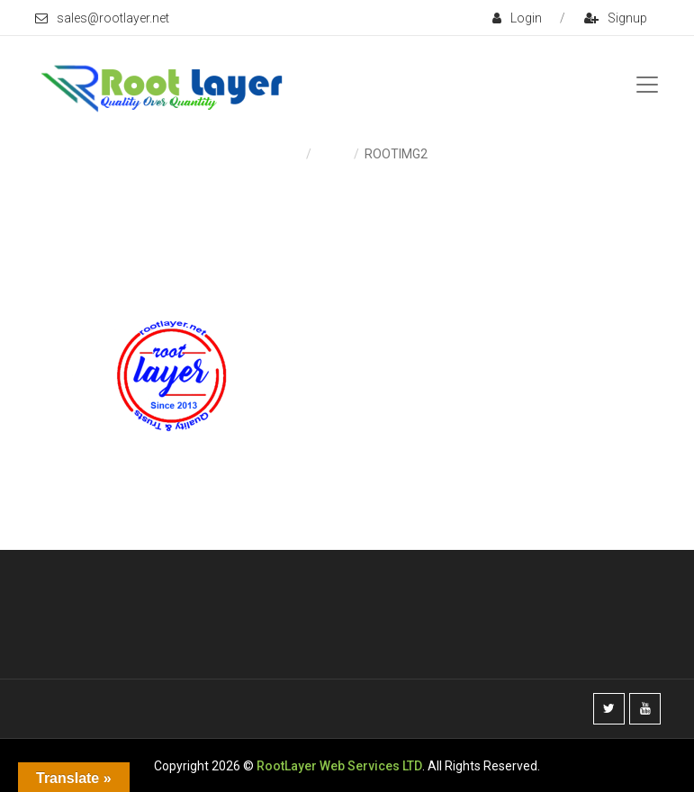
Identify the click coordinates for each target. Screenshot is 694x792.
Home (284, 154)
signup (615, 18)
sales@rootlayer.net (102, 18)
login (517, 18)
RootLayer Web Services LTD (339, 766)
